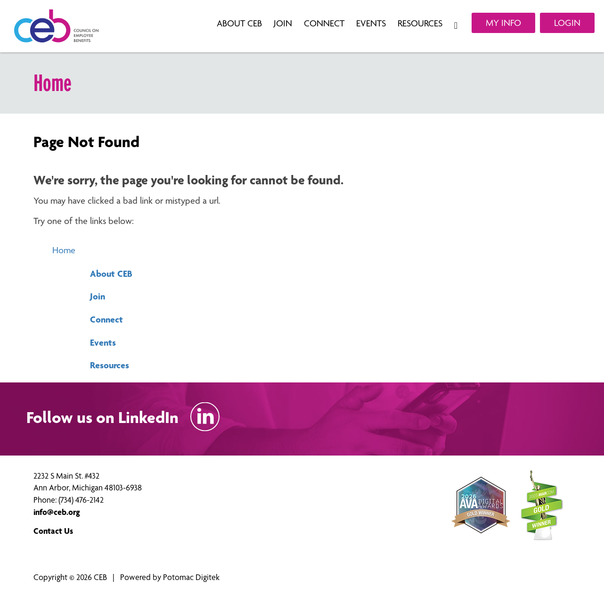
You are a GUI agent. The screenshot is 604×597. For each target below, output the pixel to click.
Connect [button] (325, 23)
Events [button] (372, 23)
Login (567, 22)
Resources (109, 365)
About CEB (111, 273)
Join (97, 296)
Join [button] (284, 23)
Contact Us (53, 531)
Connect (106, 319)
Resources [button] (421, 23)
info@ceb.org (56, 512)
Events (103, 342)
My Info (503, 22)
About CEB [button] (240, 23)
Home (63, 250)
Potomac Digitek (191, 577)
